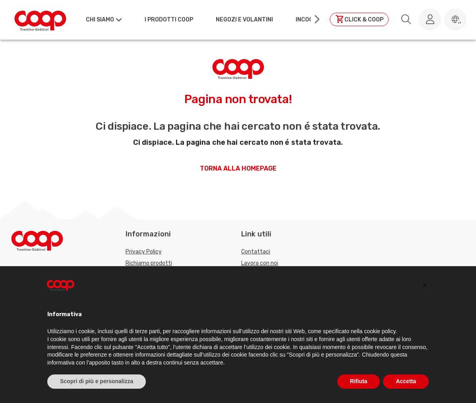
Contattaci (255, 251)
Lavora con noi (259, 263)
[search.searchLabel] (406, 19)
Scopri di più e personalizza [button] (96, 381)
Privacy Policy (144, 251)
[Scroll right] (316, 19)
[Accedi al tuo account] (430, 19)
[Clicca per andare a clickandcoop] (359, 19)
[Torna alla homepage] (40, 19)
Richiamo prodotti (149, 263)
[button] (455, 19)
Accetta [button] (406, 381)
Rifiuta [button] (359, 381)
